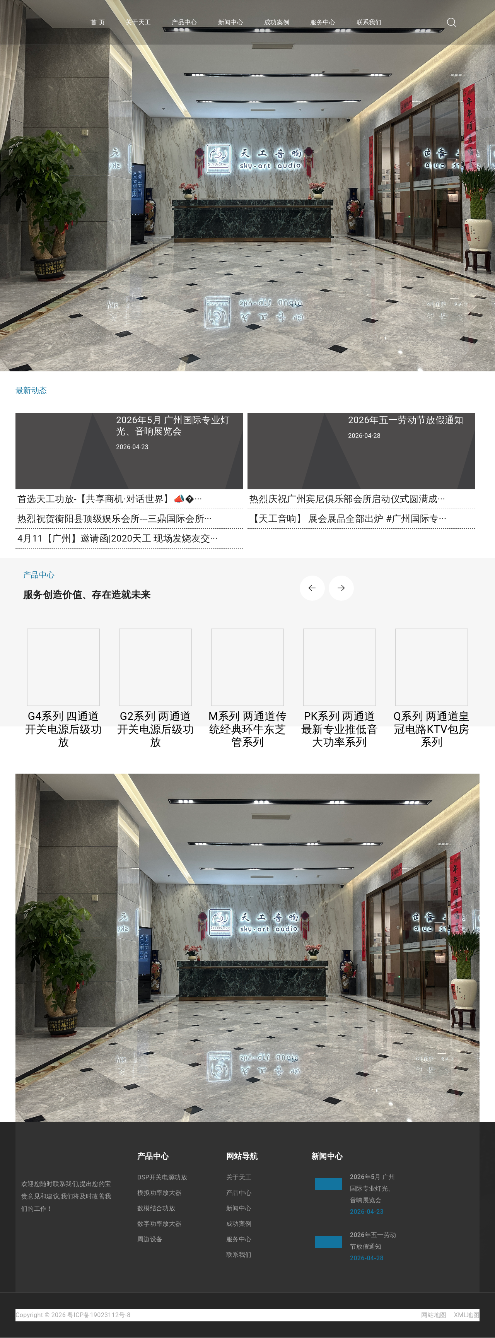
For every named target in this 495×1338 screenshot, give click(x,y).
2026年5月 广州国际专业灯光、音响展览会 (372, 1189)
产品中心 (184, 22)
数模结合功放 (156, 1208)
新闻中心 (230, 22)
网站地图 (433, 1315)
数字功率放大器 (159, 1224)
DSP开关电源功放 (162, 1177)
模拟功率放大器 (159, 1193)
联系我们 (369, 22)
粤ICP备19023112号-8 (98, 1315)
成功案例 (276, 22)
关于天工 (138, 22)
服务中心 (322, 22)
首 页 (97, 22)
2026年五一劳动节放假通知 (373, 1241)
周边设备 (149, 1239)
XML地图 (467, 1315)
